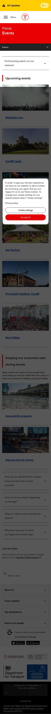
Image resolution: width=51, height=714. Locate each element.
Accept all (25, 217)
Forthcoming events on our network (19, 63)
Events (5, 47)
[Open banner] (44, 5)
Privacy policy (11, 203)
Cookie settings (25, 210)
